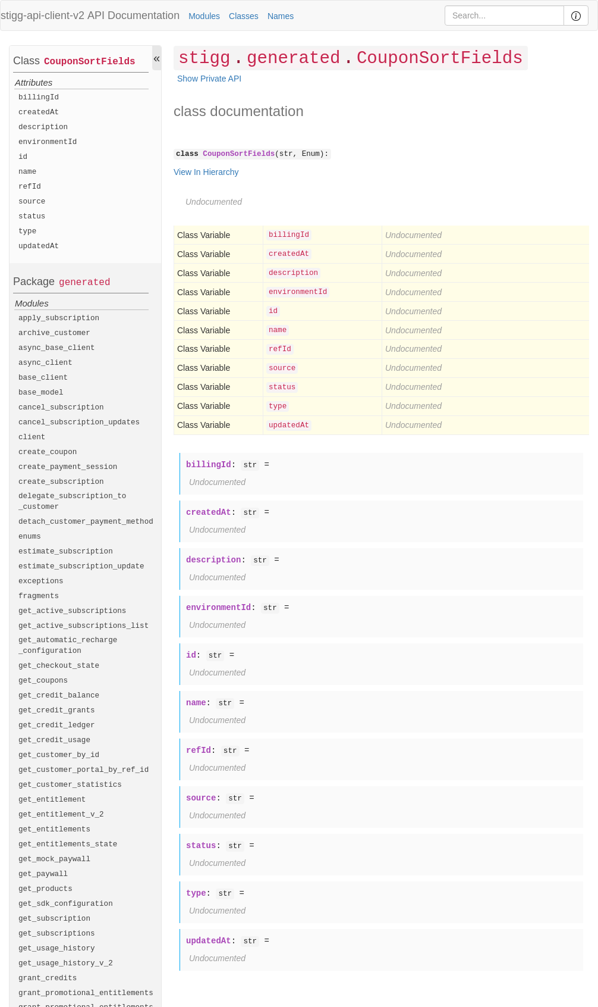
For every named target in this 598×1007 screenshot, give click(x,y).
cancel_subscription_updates (79, 422)
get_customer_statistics (70, 785)
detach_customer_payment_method (85, 522)
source (31, 202)
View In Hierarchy (206, 172)
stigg (204, 58)
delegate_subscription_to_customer (72, 501)
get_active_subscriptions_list (83, 626)
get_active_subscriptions (72, 611)
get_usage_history (56, 949)
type (27, 231)
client (31, 437)
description (43, 127)
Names (280, 16)
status (31, 216)
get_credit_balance (58, 696)
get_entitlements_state (67, 844)
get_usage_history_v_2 (65, 963)
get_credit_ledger (56, 725)
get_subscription (54, 919)
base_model (41, 393)
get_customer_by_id (58, 755)
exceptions (41, 581)
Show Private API (209, 78)
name (27, 172)
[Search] (504, 15)
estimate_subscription (65, 552)
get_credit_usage (54, 740)
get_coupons (43, 681)
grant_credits (47, 978)
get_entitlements (54, 829)
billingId (38, 97)
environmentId (47, 142)
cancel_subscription (61, 408)
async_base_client (56, 348)
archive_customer (54, 333)
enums (29, 537)
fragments (38, 596)
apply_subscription (58, 318)
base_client (43, 378)
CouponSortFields (90, 62)
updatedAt (38, 246)
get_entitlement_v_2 (61, 815)
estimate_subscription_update (81, 566)
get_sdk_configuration (65, 904)
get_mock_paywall (54, 859)
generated (84, 282)
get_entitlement (52, 800)
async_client (45, 363)
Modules (204, 16)
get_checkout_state (58, 666)
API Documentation (133, 15)
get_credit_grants (56, 710)
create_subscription (61, 482)
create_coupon (47, 452)
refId (29, 187)
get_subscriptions (56, 934)
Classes (244, 16)
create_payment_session (67, 467)
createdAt (38, 112)
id (22, 157)
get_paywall (43, 874)
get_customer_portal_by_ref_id (83, 770)
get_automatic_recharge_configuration (67, 645)
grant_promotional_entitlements (85, 993)
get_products (45, 889)
